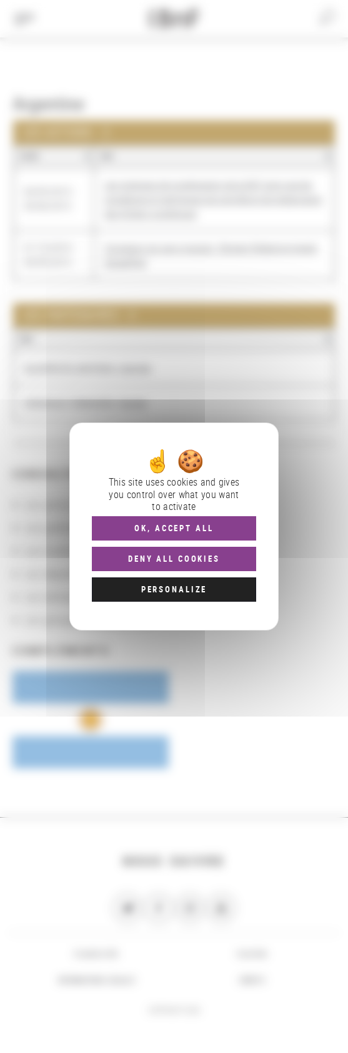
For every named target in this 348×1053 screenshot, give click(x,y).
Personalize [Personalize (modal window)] (174, 589)
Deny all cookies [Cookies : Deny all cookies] (174, 558)
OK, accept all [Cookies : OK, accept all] (173, 528)
